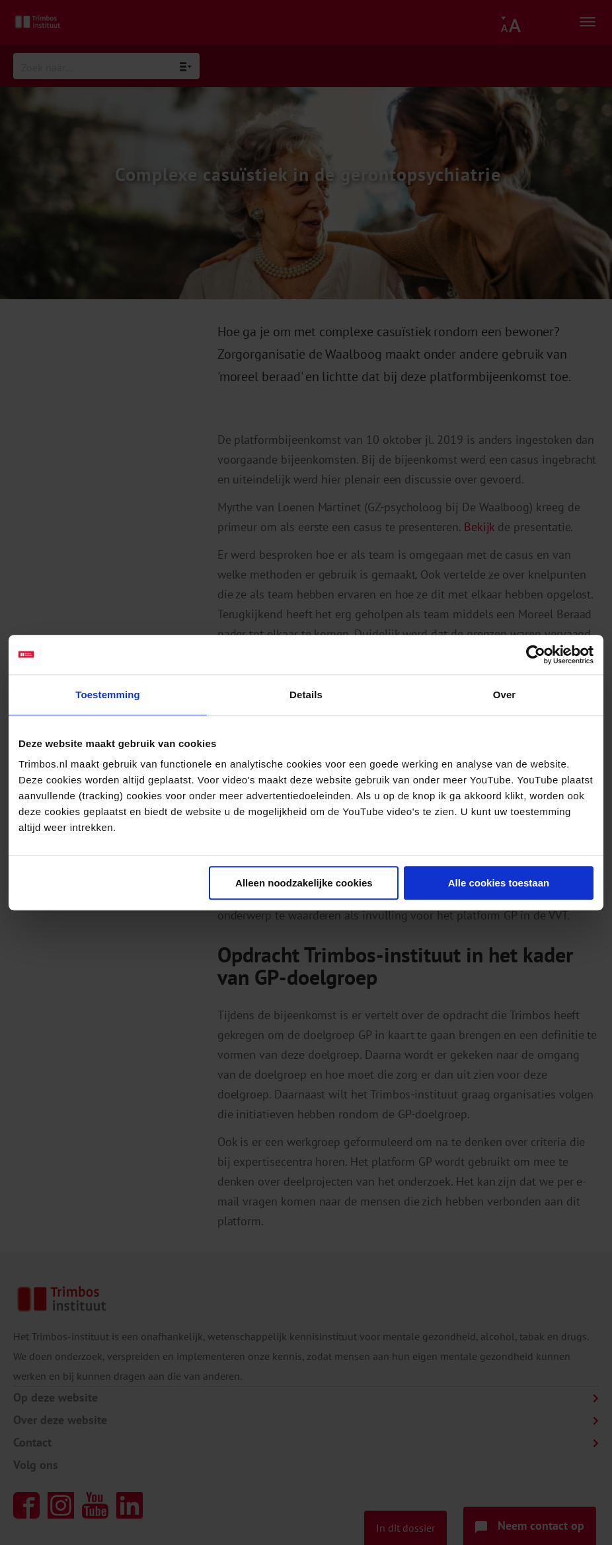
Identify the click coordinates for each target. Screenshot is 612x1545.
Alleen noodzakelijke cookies (304, 882)
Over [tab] (504, 694)
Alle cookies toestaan (498, 882)
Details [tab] (306, 694)
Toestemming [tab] (107, 694)
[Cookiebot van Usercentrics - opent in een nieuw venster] (535, 655)
